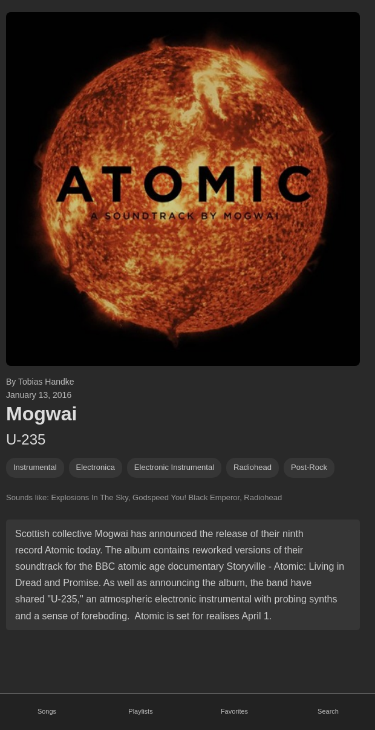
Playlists (140, 711)
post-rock (309, 467)
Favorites (234, 711)
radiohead (252, 467)
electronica (95, 467)
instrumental (35, 467)
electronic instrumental (174, 467)
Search (328, 711)
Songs (47, 711)
